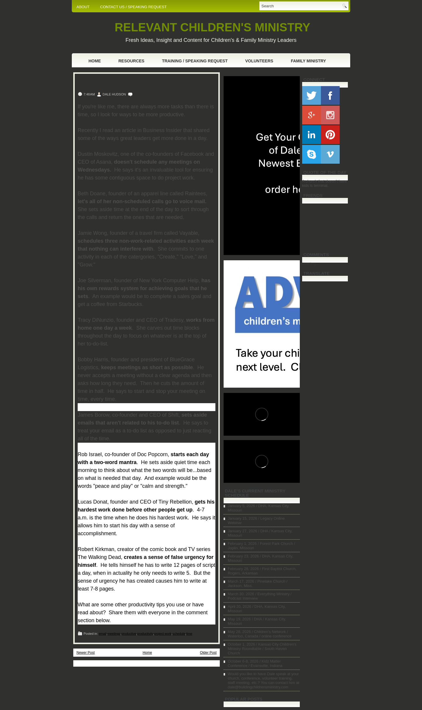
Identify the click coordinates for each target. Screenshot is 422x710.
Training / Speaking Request (195, 61)
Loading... (310, 263)
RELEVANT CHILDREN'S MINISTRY (212, 27)
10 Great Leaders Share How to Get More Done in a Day (140, 83)
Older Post (208, 653)
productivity (145, 633)
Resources (131, 61)
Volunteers (259, 61)
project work (162, 633)
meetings (113, 633)
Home (95, 61)
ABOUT (83, 7)
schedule (178, 633)
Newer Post (85, 653)
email (102, 633)
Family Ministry (308, 61)
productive (128, 633)
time (189, 633)
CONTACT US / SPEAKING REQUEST (133, 7)
